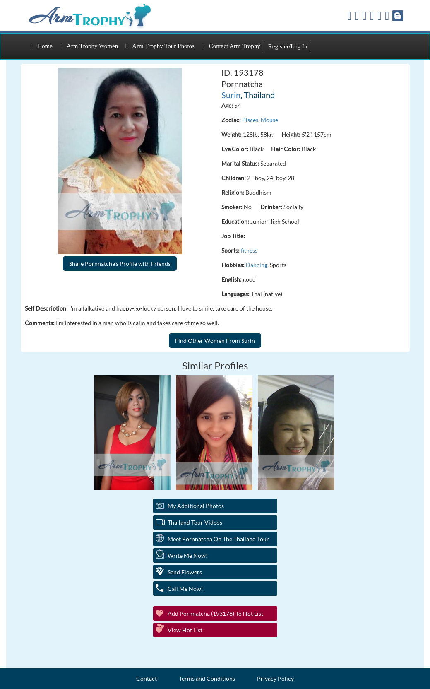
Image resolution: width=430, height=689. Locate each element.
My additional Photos (196, 505)
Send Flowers (185, 572)
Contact (146, 678)
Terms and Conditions (207, 678)
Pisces (250, 119)
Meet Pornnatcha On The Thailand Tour (218, 538)
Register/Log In (287, 46)
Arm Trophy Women (89, 46)
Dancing (256, 264)
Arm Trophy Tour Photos (160, 46)
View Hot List (185, 630)
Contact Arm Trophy (231, 46)
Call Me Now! (185, 588)
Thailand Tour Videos (195, 522)
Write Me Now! (188, 555)
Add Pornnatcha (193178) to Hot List (215, 613)
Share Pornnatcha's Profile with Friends (120, 263)
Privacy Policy (275, 678)
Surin (230, 95)
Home (42, 46)
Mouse (269, 119)
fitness (249, 250)
